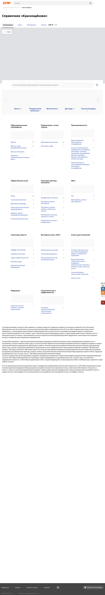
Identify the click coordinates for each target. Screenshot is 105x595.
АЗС (82, 155)
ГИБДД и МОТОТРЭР (22, 209)
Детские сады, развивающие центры (22, 106)
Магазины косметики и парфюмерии (52, 180)
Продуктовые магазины (52, 157)
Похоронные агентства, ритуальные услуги (52, 217)
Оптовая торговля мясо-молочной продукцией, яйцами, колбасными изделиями (82, 211)
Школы (22, 101)
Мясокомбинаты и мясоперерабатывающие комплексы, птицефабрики (82, 124)
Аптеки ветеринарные (52, 213)
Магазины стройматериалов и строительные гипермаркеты (52, 269)
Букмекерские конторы (52, 101)
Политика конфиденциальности (28, 593)
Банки (22, 155)
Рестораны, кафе (52, 105)
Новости (17, 587)
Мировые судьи (22, 220)
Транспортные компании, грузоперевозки (22, 167)
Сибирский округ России (11, 7)
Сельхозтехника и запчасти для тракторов (82, 232)
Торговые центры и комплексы (52, 161)
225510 (102, 289)
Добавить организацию (94, 587)
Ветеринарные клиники (52, 209)
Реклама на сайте (32, 587)
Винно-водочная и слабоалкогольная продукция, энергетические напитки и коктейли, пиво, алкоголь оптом (82, 222)
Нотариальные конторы (22, 178)
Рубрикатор (5, 587)
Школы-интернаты (22, 111)
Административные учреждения (22, 225)
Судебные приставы (22, 213)
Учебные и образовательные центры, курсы (22, 116)
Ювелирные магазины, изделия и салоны (52, 175)
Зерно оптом (82, 237)
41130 (103, 293)
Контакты (47, 587)
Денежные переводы (22, 163)
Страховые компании (22, 159)
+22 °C (51, 25)
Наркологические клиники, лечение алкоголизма (22, 266)
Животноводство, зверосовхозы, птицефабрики (82, 101)
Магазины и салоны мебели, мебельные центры (52, 168)
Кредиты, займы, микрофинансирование (22, 173)
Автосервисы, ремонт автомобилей (82, 160)
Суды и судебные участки (22, 217)
